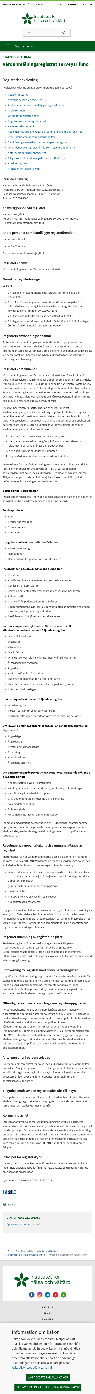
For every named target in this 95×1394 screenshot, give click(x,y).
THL (10, 1251)
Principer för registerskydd (24, 168)
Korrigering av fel (18, 163)
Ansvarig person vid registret (25, 100)
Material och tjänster (46, 1251)
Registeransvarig (18, 94)
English (87, 4)
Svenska (73, 4)
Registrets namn (17, 110)
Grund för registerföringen (23, 115)
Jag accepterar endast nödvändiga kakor (48, 1387)
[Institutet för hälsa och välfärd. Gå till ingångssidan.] (47, 1279)
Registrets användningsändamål (27, 121)
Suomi (59, 4)
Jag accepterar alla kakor (48, 1377)
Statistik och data (24, 1251)
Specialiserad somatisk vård (23, 1224)
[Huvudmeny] (47, 46)
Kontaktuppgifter (14, 4)
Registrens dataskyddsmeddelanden (26, 1254)
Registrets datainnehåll (21, 126)
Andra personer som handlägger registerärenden (37, 105)
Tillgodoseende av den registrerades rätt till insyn (37, 158)
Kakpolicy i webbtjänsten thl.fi (32, 1367)
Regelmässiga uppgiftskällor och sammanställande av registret (45, 131)
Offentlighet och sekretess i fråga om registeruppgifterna (41, 147)
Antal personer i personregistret (27, 152)
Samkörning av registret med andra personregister (38, 142)
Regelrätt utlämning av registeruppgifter (31, 137)
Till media (36, 4)
